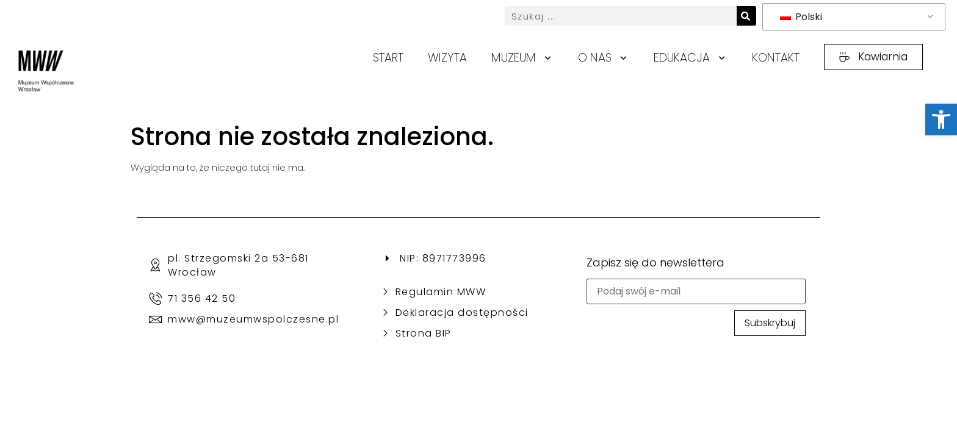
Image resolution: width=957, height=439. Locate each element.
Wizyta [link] (447, 57)
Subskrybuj (770, 323)
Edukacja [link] (691, 58)
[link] (941, 119)
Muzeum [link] (522, 58)
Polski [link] (801, 17)
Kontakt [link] (776, 57)
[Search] (746, 16)
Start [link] (388, 57)
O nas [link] (603, 58)
